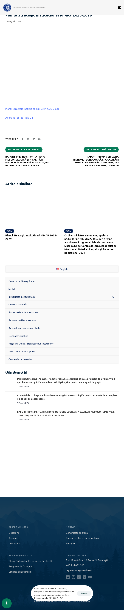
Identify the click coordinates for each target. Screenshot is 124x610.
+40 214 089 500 (75, 565)
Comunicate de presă (77, 532)
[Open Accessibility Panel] (7, 603)
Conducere (14, 543)
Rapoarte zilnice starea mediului (82, 538)
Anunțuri (70, 543)
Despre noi (14, 532)
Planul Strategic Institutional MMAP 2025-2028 (32, 108)
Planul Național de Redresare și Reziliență (30, 561)
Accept (84, 593)
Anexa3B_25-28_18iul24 (19, 117)
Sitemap (13, 538)
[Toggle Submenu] (113, 297)
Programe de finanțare (20, 566)
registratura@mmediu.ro (79, 570)
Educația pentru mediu (20, 571)
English (62, 269)
